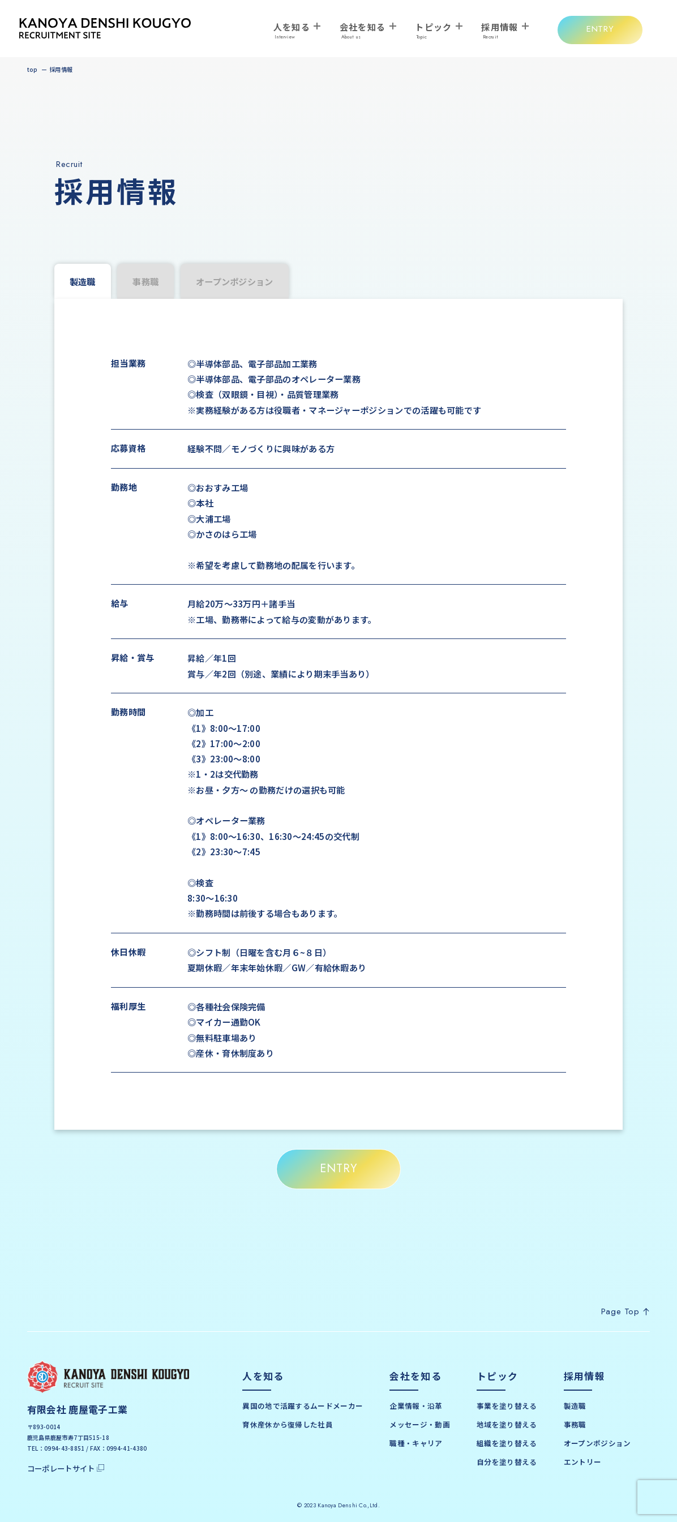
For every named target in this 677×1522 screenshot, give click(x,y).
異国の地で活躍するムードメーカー (302, 1405)
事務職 (145, 281)
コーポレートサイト (66, 1468)
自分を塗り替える (507, 1461)
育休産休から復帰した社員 (287, 1424)
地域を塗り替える (507, 1424)
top (32, 69)
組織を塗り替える (507, 1443)
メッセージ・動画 (419, 1424)
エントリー (583, 1461)
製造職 (575, 1405)
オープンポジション (234, 281)
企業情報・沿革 (415, 1405)
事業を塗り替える (507, 1405)
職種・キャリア (415, 1443)
